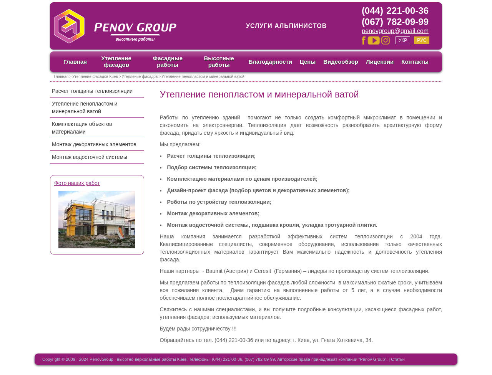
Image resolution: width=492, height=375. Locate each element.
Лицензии (380, 61)
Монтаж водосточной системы (89, 157)
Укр (403, 40)
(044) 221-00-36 (395, 10)
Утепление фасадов (116, 61)
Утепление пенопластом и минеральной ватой (85, 107)
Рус (421, 40)
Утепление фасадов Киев (95, 76)
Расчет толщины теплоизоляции (92, 91)
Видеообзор (340, 61)
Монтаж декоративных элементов (94, 144)
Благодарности (270, 61)
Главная (75, 61)
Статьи (398, 359)
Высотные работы (219, 61)
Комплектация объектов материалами (82, 128)
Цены (308, 61)
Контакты (415, 61)
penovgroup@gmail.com (395, 31)
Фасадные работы (168, 61)
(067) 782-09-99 (395, 22)
